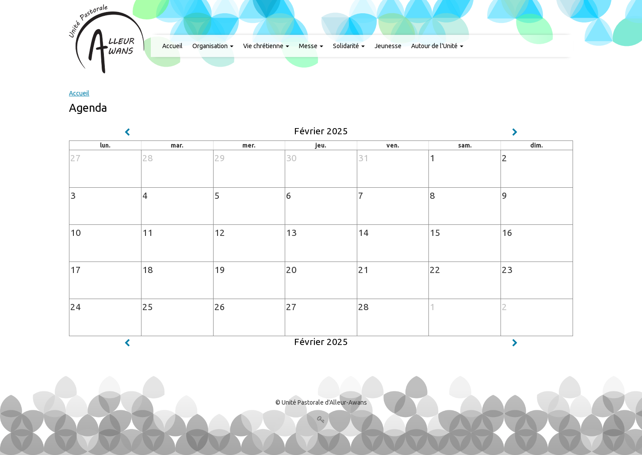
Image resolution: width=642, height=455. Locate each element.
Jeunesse (387, 45)
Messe (311, 45)
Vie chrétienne (266, 45)
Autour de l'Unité (437, 45)
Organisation (212, 45)
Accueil (172, 45)
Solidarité (349, 45)
